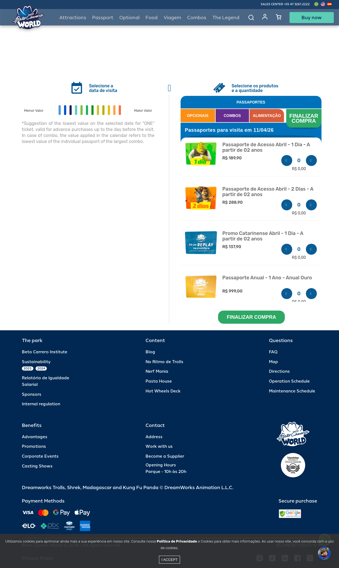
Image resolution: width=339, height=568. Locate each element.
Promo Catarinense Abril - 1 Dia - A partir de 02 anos (262, 236)
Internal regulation (41, 404)
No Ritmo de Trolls (164, 362)
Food (152, 17)
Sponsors (31, 394)
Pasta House (159, 381)
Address (154, 437)
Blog (150, 352)
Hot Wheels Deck (163, 391)
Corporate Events (40, 456)
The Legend (225, 17)
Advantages (34, 437)
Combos (196, 17)
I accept (169, 560)
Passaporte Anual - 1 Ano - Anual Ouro (267, 278)
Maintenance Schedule (292, 391)
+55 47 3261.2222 (297, 4)
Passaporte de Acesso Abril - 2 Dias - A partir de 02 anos (268, 191)
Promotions (34, 446)
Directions (279, 371)
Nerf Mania (157, 371)
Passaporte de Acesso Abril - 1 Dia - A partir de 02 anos (266, 147)
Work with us (159, 446)
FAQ (273, 352)
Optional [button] (129, 17)
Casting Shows (37, 466)
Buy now (311, 18)
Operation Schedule (289, 381)
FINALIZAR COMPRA (304, 118)
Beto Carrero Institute (44, 352)
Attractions (72, 17)
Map (273, 362)
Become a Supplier (165, 456)
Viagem (172, 17)
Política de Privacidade (177, 541)
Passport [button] (102, 17)
